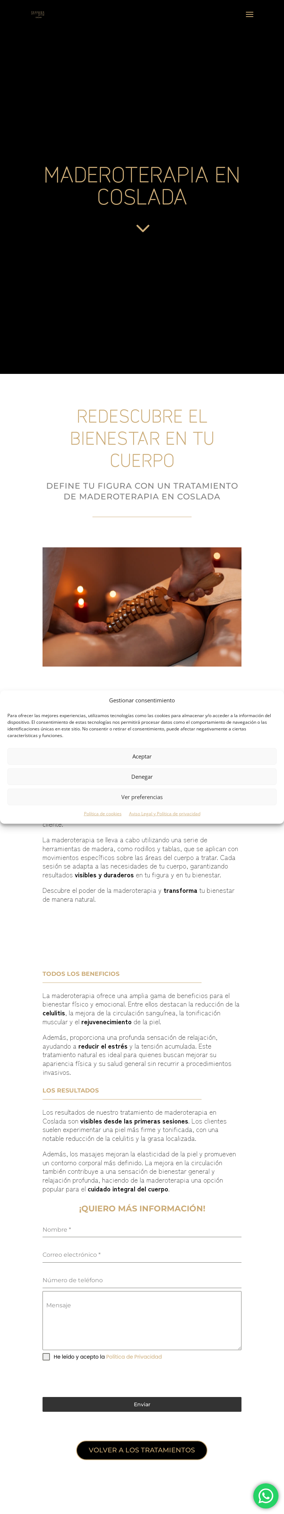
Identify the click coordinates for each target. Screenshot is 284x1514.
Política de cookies (103, 814)
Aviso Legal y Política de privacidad (164, 814)
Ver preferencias (142, 797)
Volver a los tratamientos (142, 1450)
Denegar (142, 776)
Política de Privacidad (134, 1356)
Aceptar (142, 756)
